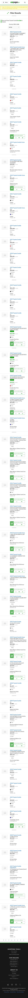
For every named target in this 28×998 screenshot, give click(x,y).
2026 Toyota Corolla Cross (17, 47)
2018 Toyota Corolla (15, 253)
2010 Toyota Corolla (15, 160)
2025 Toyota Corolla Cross (17, 418)
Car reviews (14, 952)
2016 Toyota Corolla (15, 621)
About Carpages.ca (14, 978)
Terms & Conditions (20, 992)
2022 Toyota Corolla (15, 122)
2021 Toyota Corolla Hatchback (15, 866)
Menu (5, 2)
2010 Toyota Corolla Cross (17, 142)
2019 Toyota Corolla (15, 225)
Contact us (14, 971)
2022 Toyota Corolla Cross (17, 208)
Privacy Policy (6, 992)
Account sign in (14, 966)
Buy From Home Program (14, 975)
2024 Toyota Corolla (15, 32)
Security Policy (13, 992)
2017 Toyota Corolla (15, 76)
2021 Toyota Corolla (15, 108)
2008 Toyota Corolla (15, 683)
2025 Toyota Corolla (15, 661)
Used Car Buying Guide (14, 954)
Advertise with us (14, 959)
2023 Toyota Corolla (15, 285)
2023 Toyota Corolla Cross (17, 175)
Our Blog (14, 973)
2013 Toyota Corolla (15, 714)
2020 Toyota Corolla (15, 94)
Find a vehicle (14, 951)
